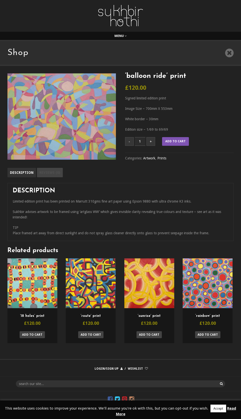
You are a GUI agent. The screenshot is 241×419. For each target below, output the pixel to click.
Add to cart (175, 141)
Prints (161, 158)
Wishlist (135, 368)
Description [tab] (22, 173)
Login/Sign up (106, 368)
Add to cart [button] (32, 334)
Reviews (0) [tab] (49, 173)
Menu (120, 36)
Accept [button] (218, 408)
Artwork (149, 158)
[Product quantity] (140, 141)
